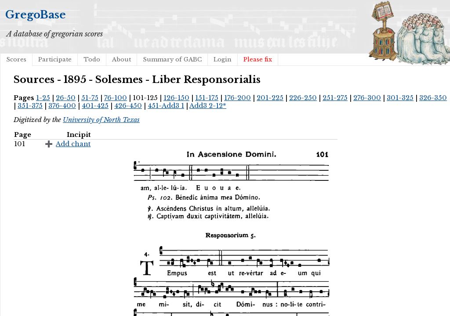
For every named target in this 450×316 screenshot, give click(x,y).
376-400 (62, 106)
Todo (91, 59)
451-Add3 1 (166, 106)
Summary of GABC (172, 59)
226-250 (303, 98)
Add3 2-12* (207, 106)
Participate (55, 59)
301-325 (400, 98)
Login (223, 59)
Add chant (73, 144)
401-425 (95, 106)
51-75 (89, 98)
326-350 (433, 98)
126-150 (176, 98)
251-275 (335, 98)
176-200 (237, 98)
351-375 (30, 106)
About (121, 59)
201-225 (270, 98)
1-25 (43, 98)
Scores (16, 59)
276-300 (367, 98)
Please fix (257, 59)
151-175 (206, 98)
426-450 (128, 106)
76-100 (115, 98)
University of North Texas (101, 120)
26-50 (66, 98)
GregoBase (35, 14)
